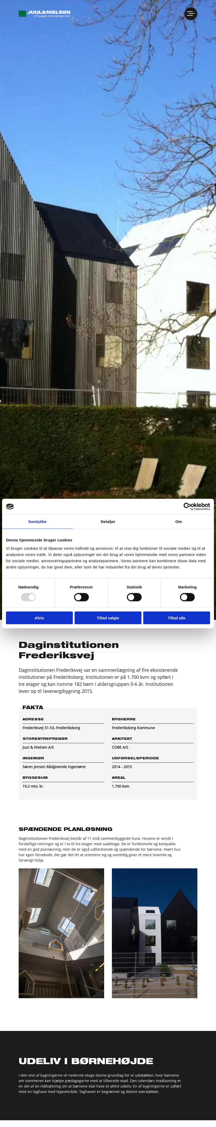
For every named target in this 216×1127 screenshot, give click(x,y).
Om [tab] (178, 521)
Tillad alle (176, 617)
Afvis (39, 617)
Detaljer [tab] (108, 521)
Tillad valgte (108, 617)
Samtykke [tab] (37, 521)
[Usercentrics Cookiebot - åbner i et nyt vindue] (187, 507)
